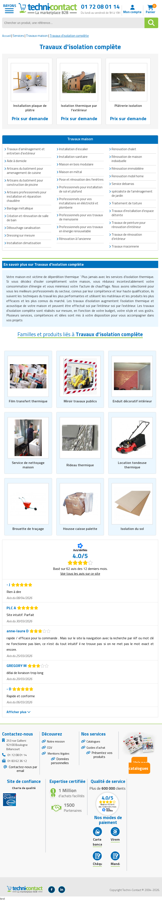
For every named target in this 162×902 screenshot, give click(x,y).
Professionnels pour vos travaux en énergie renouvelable (81, 229)
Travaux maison (37, 35)
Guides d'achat (95, 748)
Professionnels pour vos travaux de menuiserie (81, 217)
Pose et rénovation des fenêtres (81, 179)
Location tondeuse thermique (132, 466)
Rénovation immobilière (128, 168)
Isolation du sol (132, 530)
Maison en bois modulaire (76, 164)
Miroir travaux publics (80, 401)
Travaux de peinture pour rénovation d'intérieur (129, 225)
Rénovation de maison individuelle (127, 159)
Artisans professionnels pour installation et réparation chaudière (26, 197)
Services (18, 35)
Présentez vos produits (102, 756)
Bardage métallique (20, 208)
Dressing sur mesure (21, 235)
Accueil (6, 35)
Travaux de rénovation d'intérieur (127, 237)
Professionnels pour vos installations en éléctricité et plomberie (78, 203)
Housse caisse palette (80, 530)
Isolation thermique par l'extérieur (79, 108)
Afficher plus (19, 713)
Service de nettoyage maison (28, 466)
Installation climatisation (24, 243)
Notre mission (56, 742)
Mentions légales (58, 754)
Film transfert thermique (28, 401)
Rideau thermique (80, 466)
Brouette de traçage (28, 530)
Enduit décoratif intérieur (132, 401)
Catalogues (93, 742)
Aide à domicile (17, 161)
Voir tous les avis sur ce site (80, 574)
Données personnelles (60, 762)
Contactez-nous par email (22, 770)
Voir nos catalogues (138, 766)
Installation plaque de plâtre (30, 108)
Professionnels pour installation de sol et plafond (81, 189)
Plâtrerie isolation (128, 106)
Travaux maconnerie (125, 246)
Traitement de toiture (127, 203)
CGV (49, 748)
